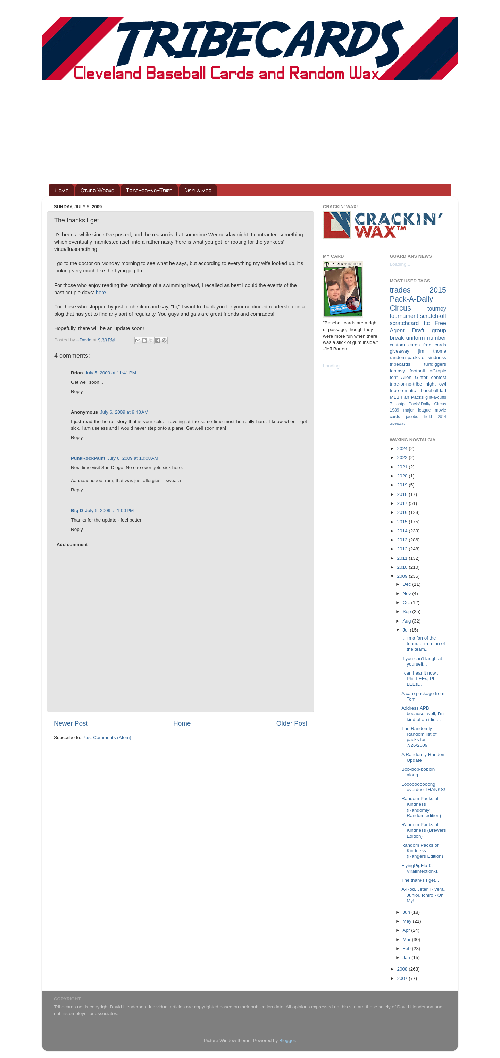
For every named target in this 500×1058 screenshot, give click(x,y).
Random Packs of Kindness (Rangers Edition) (422, 851)
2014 (403, 530)
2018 (403, 494)
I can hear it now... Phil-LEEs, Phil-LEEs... (420, 678)
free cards (434, 344)
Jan (407, 957)
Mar (407, 939)
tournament (404, 316)
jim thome (432, 351)
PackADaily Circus (427, 403)
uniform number (426, 338)
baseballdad (433, 390)
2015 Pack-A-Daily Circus (418, 299)
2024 (403, 448)
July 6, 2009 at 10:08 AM (132, 458)
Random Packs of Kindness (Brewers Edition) (423, 830)
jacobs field (419, 416)
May (408, 921)
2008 (403, 969)
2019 (403, 485)
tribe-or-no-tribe (406, 384)
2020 (403, 476)
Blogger (287, 1040)
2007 (403, 978)
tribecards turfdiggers (418, 364)
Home (61, 190)
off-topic (438, 370)
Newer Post (71, 723)
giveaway (399, 351)
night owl (436, 384)
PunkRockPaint (88, 458)
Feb (407, 948)
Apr (407, 930)
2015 (403, 521)
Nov (407, 593)
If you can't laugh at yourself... (421, 661)
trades (400, 290)
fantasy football (407, 370)
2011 (403, 558)
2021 (403, 466)
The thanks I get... (420, 880)
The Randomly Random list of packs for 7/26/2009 (418, 737)
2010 (403, 567)
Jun (407, 912)
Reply (77, 391)
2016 (403, 512)
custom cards (405, 344)
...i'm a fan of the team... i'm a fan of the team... (423, 643)
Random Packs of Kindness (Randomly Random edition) (421, 807)
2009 (403, 576)
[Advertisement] (250, 131)
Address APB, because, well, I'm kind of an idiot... (422, 713)
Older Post (291, 723)
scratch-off (433, 316)
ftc (427, 323)
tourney (436, 308)
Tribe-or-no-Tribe (149, 190)
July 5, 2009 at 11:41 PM (110, 372)
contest (438, 377)
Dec (407, 584)
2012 (403, 548)
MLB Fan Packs (407, 397)
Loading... (333, 366)
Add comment (72, 544)
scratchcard (404, 323)
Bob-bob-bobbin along (418, 772)
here (101, 292)
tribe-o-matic (403, 390)
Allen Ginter (414, 377)
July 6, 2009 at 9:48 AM (124, 412)
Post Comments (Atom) (107, 737)
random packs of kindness (418, 357)
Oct (407, 602)
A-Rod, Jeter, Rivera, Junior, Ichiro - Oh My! (423, 895)
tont (394, 377)
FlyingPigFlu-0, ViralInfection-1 (419, 868)
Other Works (97, 190)
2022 (403, 457)
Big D (77, 510)
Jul (406, 630)
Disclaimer (197, 190)
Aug (407, 621)
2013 (403, 539)
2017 (403, 503)
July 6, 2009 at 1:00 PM (109, 510)
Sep (407, 611)
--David (84, 339)
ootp (400, 403)
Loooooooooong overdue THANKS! (423, 786)
